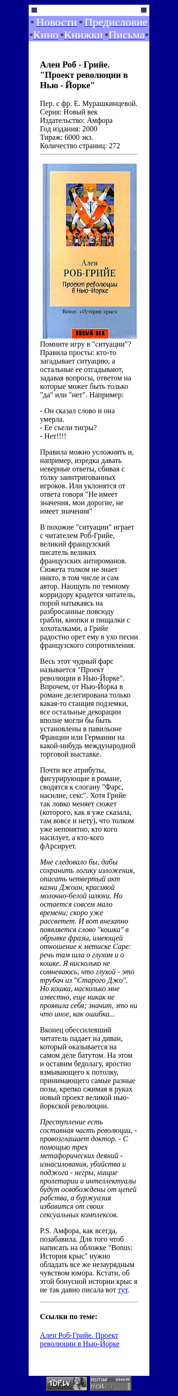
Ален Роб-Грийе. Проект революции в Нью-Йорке (80, 1339)
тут (123, 1290)
